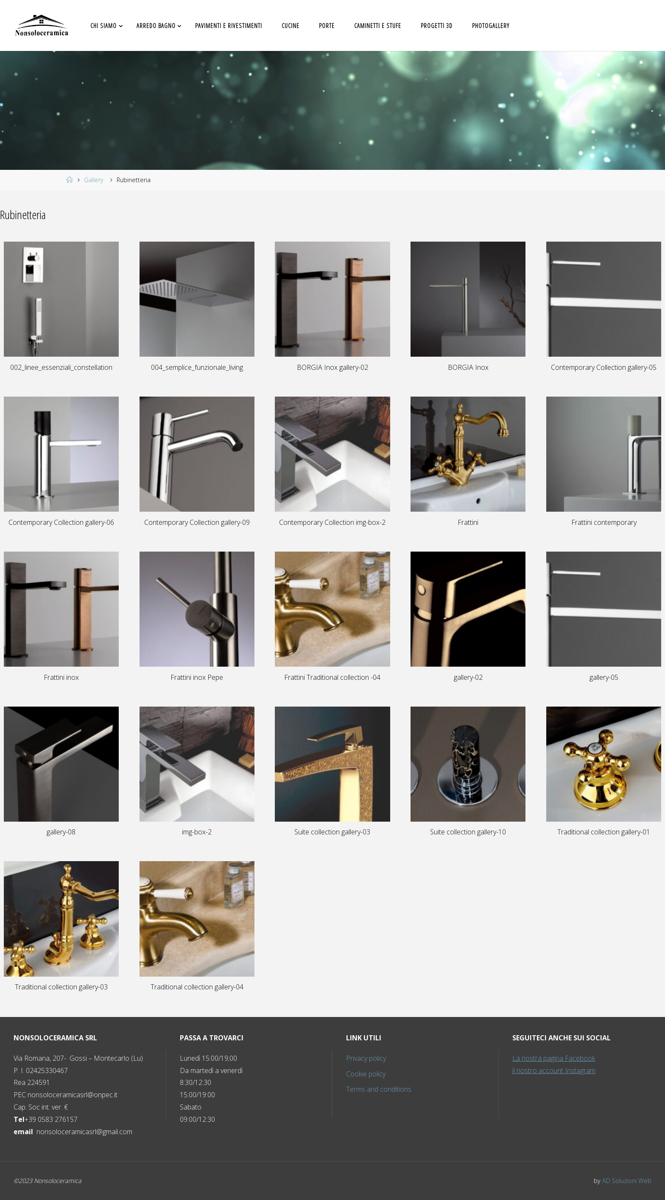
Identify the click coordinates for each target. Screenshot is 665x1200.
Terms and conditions (378, 1089)
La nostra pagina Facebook (553, 1058)
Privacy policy (366, 1058)
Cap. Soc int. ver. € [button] (41, 1107)
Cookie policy (366, 1074)
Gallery (93, 180)
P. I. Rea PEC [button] (78, 1076)
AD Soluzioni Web (626, 1181)
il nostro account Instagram (553, 1070)
